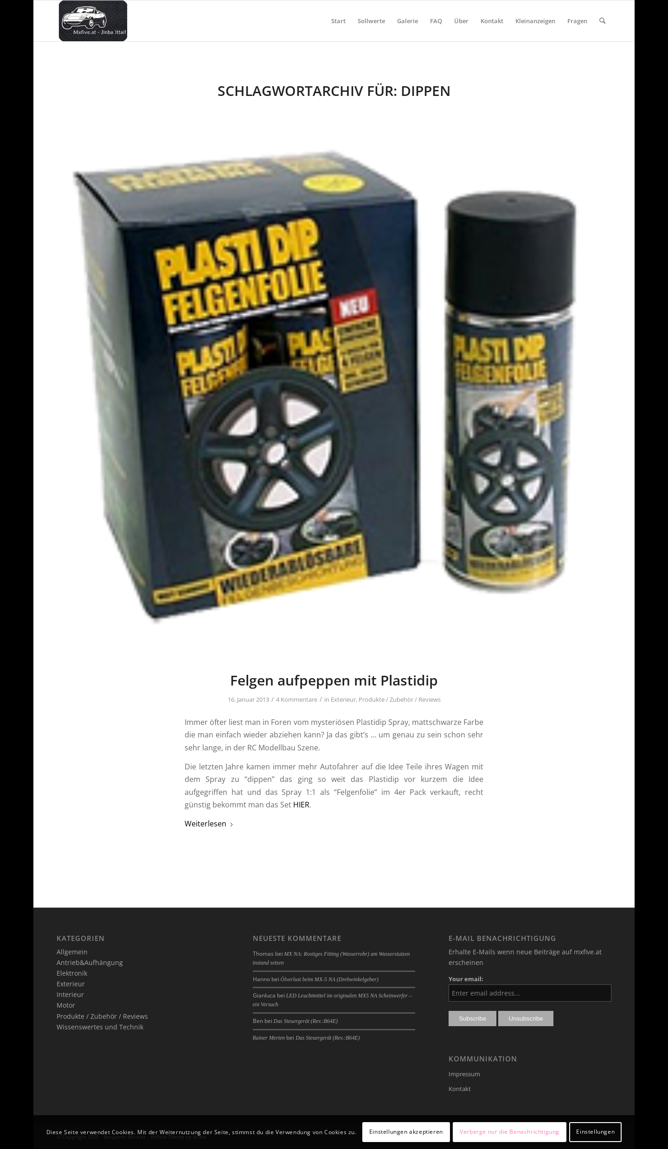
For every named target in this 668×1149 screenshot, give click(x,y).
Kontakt (460, 1089)
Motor (66, 1005)
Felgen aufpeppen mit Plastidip (334, 680)
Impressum (464, 1074)
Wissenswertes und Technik (100, 1026)
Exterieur (343, 699)
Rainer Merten (269, 1038)
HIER (301, 805)
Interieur (70, 994)
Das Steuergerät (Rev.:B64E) (306, 1021)
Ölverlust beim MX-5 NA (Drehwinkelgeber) (330, 979)
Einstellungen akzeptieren (406, 1132)
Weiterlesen (209, 824)
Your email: (466, 979)
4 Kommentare (296, 699)
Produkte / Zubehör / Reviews (400, 699)
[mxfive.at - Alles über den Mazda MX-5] (93, 20)
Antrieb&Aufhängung (90, 962)
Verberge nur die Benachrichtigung (509, 1132)
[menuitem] (338, 20)
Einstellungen (595, 1132)
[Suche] (602, 20)
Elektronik (72, 973)
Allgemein (72, 951)
